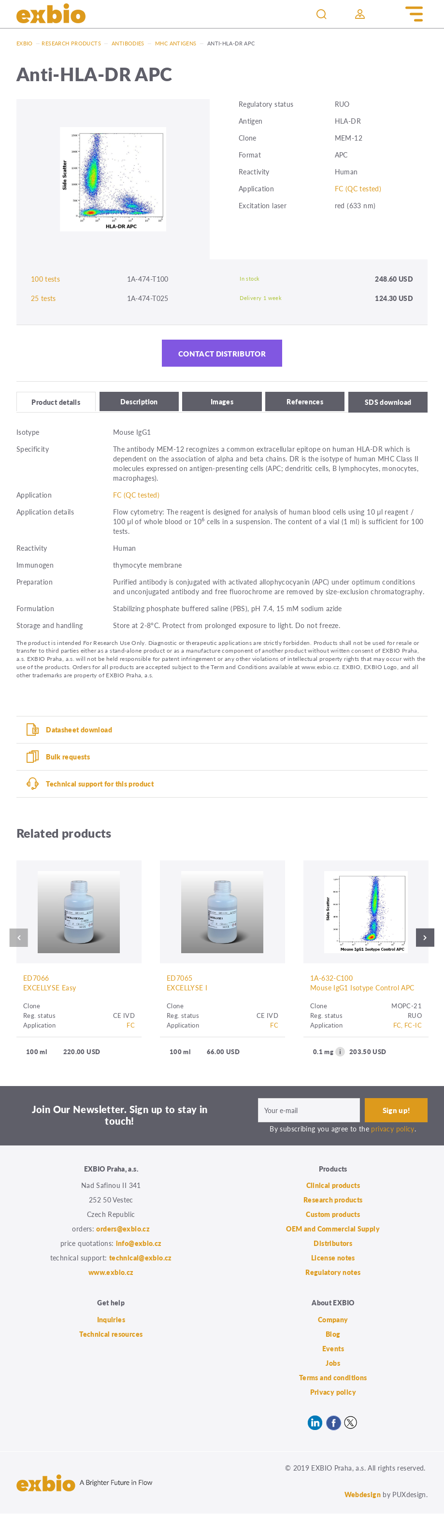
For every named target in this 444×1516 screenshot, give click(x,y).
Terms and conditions (333, 1380)
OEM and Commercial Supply (333, 1231)
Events (333, 1351)
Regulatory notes (332, 1274)
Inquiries (111, 1322)
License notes (333, 1260)
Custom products (333, 1216)
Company (333, 1322)
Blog (333, 1336)
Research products (71, 43)
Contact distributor (222, 354)
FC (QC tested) (358, 188)
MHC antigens (176, 43)
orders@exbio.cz (123, 1231)
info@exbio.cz (139, 1245)
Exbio (24, 43)
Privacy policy (333, 1394)
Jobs (333, 1365)
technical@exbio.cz (140, 1260)
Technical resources (111, 1336)
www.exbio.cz (111, 1274)
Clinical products (333, 1187)
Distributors (333, 1245)
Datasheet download (79, 731)
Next (427, 940)
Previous (17, 940)
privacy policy (392, 1131)
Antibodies (128, 43)
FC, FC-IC (407, 1027)
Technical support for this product (100, 785)
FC (131, 1027)
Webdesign (362, 1497)
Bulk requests (68, 758)
